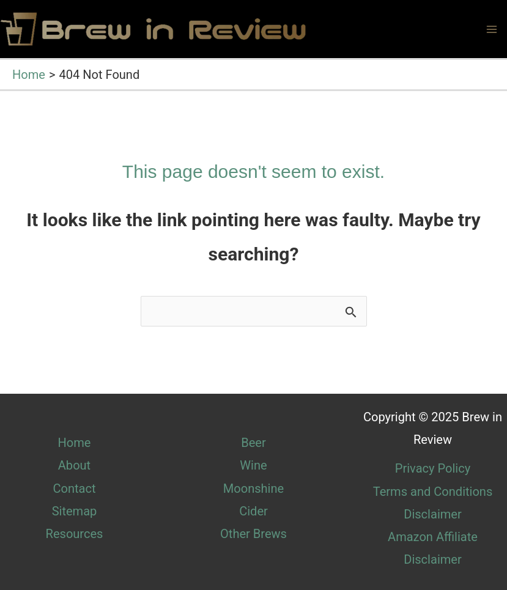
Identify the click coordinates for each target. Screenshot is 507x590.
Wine (253, 465)
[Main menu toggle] (491, 29)
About (74, 465)
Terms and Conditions (433, 491)
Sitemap (74, 511)
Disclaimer (433, 514)
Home (74, 442)
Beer (253, 442)
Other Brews (253, 533)
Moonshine (253, 488)
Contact (74, 488)
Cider (253, 511)
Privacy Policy (432, 468)
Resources (74, 533)
